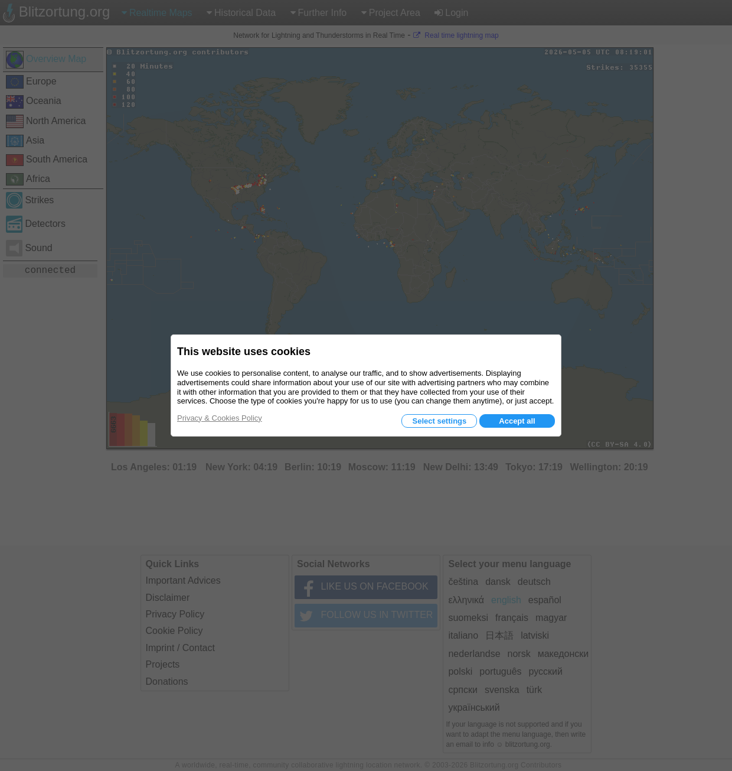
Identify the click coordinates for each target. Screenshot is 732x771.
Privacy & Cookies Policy (219, 418)
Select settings (439, 421)
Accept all (517, 421)
